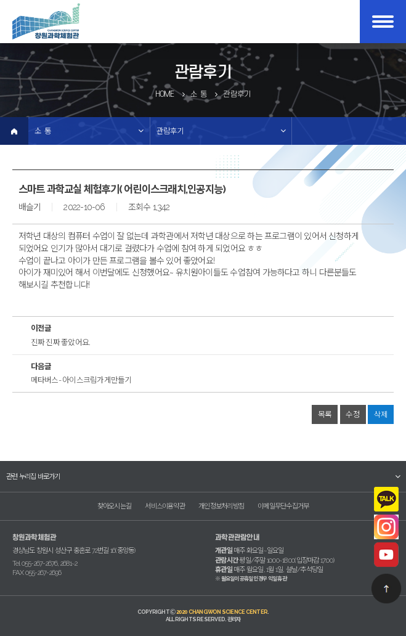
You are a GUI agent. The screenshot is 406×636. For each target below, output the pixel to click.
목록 (324, 414)
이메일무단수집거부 (283, 506)
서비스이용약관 (165, 506)
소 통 (43, 131)
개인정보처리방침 (221, 506)
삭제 (381, 414)
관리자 (234, 619)
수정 (352, 414)
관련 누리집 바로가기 (33, 476)
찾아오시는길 (114, 506)
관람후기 (170, 131)
